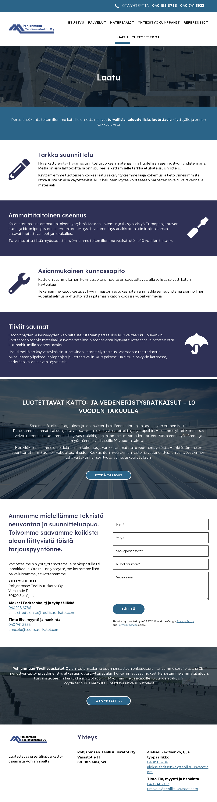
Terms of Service (128, 624)
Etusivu (76, 22)
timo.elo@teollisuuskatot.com (33, 630)
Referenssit (196, 22)
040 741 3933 (192, 6)
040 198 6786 (164, 6)
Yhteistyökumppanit (159, 22)
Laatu (122, 37)
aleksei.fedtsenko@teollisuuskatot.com (41, 613)
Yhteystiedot (146, 37)
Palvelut (97, 22)
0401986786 (157, 762)
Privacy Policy (185, 621)
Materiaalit (122, 22)
